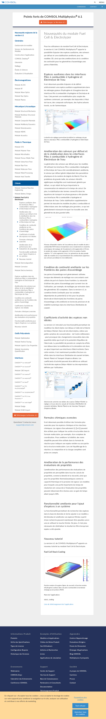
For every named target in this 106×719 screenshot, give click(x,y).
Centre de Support (47, 671)
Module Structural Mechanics (25, 111)
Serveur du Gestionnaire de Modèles (24, 50)
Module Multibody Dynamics (25, 124)
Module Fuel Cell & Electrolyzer (22, 198)
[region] (53, 705)
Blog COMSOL (75, 654)
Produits (14, 638)
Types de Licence (17, 646)
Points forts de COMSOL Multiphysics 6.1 (53, 16)
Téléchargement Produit (49, 690)
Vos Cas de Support (47, 675)
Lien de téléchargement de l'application (58, 604)
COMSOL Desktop (22, 58)
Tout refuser (80, 705)
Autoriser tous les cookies (80, 713)
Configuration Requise (19, 650)
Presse (72, 679)
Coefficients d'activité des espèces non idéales (27, 235)
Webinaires (15, 671)
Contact (93, 7)
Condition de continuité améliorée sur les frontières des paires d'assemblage (27, 228)
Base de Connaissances (49, 679)
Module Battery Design (23, 194)
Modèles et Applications (49, 638)
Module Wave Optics (22, 92)
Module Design (20, 406)
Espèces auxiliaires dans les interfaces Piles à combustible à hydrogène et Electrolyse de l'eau (28, 205)
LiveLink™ (23, 362)
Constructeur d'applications (24, 55)
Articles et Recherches (49, 650)
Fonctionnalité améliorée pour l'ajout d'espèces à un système (28, 254)
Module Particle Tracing (23, 342)
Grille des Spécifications (20, 642)
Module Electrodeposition (24, 263)
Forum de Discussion (78, 646)
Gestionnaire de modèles (23, 45)
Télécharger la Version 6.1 (53, 22)
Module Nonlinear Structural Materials (25, 116)
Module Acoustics (21, 135)
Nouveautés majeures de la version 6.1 (26, 34)
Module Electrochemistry (23, 270)
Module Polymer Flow (22, 150)
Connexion (81, 7)
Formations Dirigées (77, 642)
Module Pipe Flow (21, 165)
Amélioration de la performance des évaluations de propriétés (28, 247)
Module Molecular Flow (23, 169)
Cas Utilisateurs (46, 646)
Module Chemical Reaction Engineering (24, 189)
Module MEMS (20, 132)
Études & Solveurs (21, 70)
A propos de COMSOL (78, 671)
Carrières (73, 675)
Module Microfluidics (22, 154)
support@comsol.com (25, 424)
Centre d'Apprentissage (79, 638)
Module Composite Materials (25, 120)
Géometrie (18, 62)
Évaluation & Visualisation (24, 73)
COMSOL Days (16, 675)
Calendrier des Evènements (21, 679)
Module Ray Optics (21, 96)
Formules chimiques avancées (26, 240)
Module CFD (19, 147)
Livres (42, 654)
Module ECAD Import (22, 410)
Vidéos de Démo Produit (49, 642)
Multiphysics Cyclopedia (79, 658)
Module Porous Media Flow (24, 158)
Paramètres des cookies (80, 698)
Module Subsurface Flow (23, 162)
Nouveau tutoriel (25, 259)
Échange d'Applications (79, 650)
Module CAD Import (22, 370)
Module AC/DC (20, 85)
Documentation (46, 687)
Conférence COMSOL (19, 683)
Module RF (19, 88)
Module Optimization (22, 338)
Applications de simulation (50, 658)
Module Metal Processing (24, 173)
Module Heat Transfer (22, 176)
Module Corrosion (21, 266)
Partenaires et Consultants (50, 683)
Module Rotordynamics (23, 128)
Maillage (18, 66)
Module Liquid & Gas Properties (26, 345)
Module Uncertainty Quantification (22, 350)
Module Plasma (20, 100)
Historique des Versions (20, 654)
